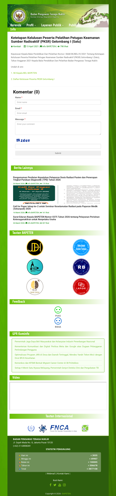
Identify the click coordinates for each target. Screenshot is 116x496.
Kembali (16, 46)
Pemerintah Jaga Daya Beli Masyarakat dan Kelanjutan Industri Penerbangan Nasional (55, 341)
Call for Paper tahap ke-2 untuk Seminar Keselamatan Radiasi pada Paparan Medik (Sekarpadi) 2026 (55, 207)
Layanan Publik (52, 25)
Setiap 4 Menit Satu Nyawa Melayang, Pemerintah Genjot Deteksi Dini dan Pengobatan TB (57, 368)
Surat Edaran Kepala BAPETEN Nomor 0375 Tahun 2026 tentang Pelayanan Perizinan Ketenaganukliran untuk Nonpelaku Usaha (56, 218)
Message (19, 119)
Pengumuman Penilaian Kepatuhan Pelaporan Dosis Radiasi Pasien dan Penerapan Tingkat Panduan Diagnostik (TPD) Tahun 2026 (55, 178)
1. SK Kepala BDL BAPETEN (24, 73)
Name (18, 97)
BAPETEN (66, 494)
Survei (92, 25)
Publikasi (76, 25)
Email (17, 108)
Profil (31, 25)
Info (13, 29)
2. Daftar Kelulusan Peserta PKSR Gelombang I (32, 79)
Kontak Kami (63, 473)
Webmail (51, 473)
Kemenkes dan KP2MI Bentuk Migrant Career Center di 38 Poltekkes (46, 363)
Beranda (15, 25)
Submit (58, 153)
